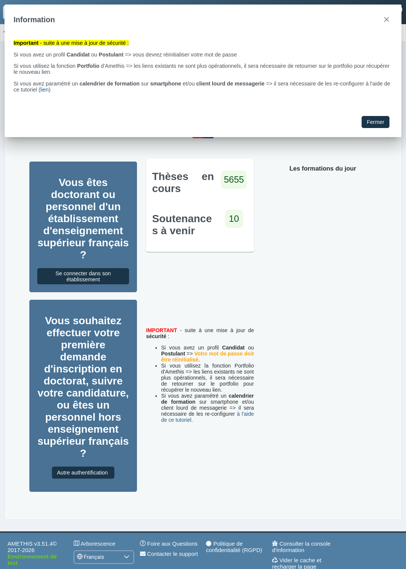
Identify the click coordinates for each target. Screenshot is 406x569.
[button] (126, 557)
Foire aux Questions (169, 543)
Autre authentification (83, 473)
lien (44, 90)
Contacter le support (169, 554)
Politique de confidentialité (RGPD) (234, 546)
